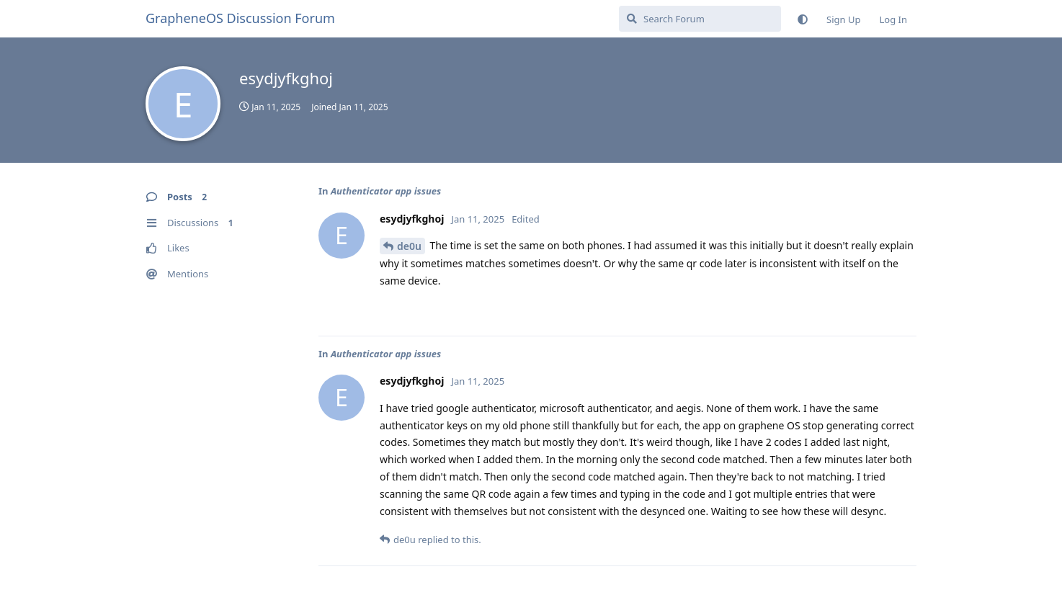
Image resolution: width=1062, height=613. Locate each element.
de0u (409, 246)
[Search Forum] (700, 19)
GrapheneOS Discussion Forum (240, 18)
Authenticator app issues (386, 190)
